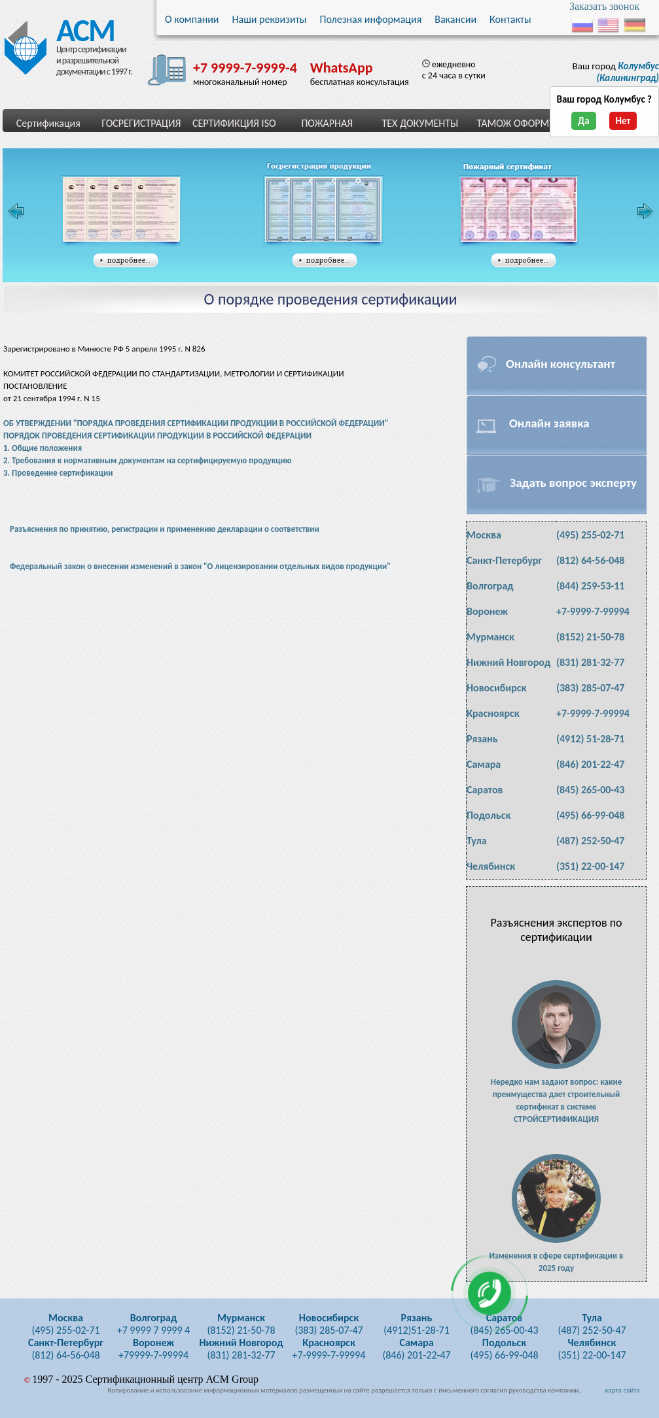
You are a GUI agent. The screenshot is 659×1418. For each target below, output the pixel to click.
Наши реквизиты (269, 19)
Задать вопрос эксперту (573, 482)
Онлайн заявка (549, 423)
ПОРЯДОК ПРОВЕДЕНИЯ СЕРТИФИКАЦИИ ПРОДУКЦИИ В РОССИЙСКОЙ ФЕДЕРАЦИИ (157, 435)
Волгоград (490, 586)
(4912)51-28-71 (416, 1323)
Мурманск (490, 637)
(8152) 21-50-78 (590, 637)
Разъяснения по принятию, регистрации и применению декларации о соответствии (164, 529)
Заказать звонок (604, 6)
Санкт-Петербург (504, 560)
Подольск (488, 815)
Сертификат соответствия (121, 210)
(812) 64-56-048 (590, 560)
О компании (192, 19)
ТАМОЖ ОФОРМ (512, 123)
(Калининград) (627, 72)
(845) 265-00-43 (590, 789)
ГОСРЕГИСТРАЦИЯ (141, 123)
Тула (477, 840)
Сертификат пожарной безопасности (519, 210)
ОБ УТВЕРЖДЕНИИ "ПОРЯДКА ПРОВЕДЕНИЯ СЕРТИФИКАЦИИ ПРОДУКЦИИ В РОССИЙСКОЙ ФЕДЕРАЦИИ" (196, 423)
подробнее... (126, 261)
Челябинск (491, 866)
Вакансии (455, 19)
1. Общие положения (42, 448)
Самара (484, 764)
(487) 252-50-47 (590, 840)
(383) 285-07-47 (590, 688)
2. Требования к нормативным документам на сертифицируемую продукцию (147, 460)
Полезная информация (370, 19)
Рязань (482, 739)
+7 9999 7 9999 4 (153, 1323)
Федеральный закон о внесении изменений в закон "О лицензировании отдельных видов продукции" (200, 566)
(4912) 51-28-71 (590, 739)
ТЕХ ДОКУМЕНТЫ (420, 123)
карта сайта (622, 1390)
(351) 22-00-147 (590, 866)
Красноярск (493, 713)
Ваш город (616, 72)
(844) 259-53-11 (590, 586)
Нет (623, 121)
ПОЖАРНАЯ (327, 123)
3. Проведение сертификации (58, 473)
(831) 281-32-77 (590, 662)
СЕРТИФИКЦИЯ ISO (234, 123)
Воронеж (487, 611)
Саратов (485, 789)
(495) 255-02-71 (590, 535)
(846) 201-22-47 (590, 764)
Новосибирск (496, 688)
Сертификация (48, 123)
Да (584, 121)
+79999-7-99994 (153, 1348)
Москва (484, 535)
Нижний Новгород (508, 662)
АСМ (81, 27)
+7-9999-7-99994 (593, 611)
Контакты (510, 19)
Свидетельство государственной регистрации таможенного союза (327, 210)
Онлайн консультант (560, 363)
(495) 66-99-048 (590, 815)
